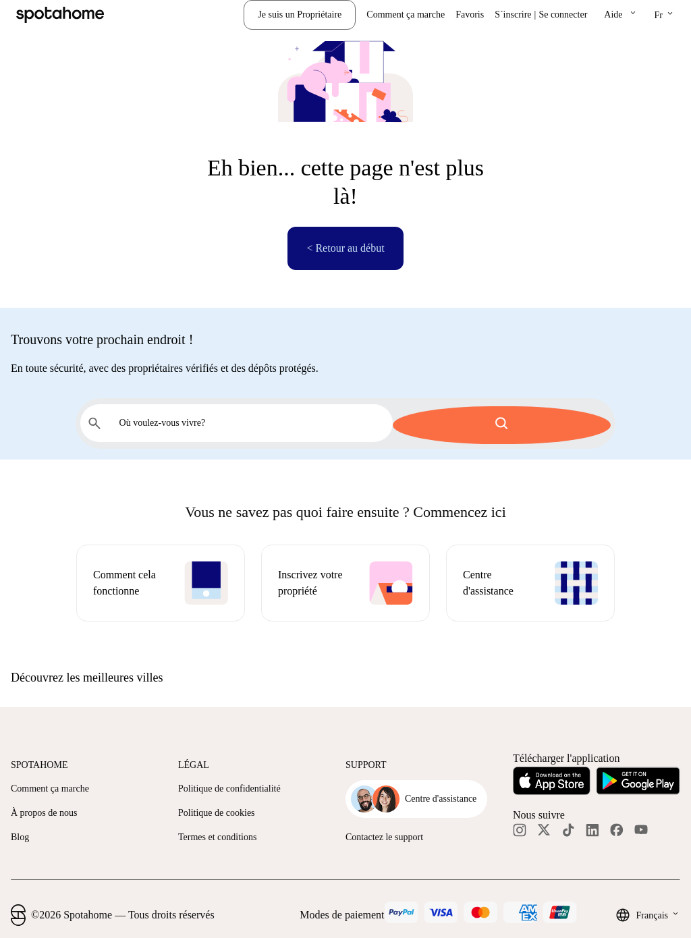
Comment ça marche (405, 14)
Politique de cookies (216, 811)
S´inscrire (513, 14)
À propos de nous (44, 811)
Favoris (469, 14)
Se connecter (562, 14)
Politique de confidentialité (229, 786)
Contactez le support (384, 835)
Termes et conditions (217, 835)
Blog (20, 835)
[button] (620, 15)
